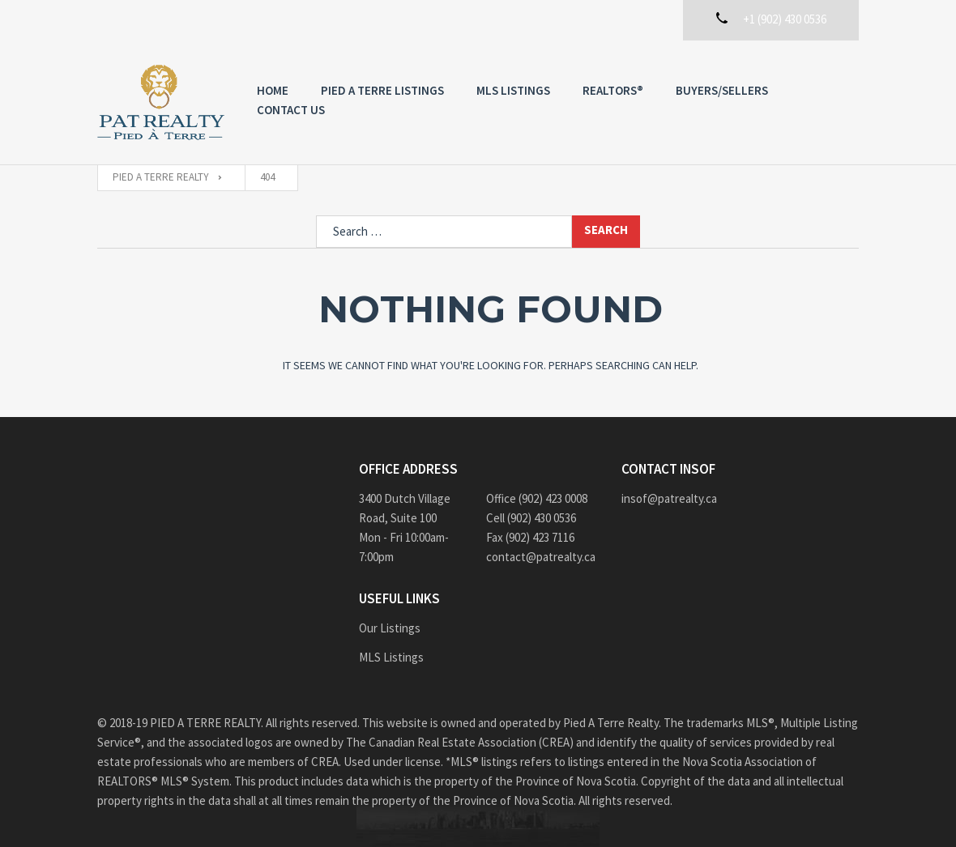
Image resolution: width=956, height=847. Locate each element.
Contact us (291, 109)
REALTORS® (613, 90)
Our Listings (389, 628)
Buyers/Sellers (722, 90)
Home (272, 90)
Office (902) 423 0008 (536, 498)
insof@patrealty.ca (669, 498)
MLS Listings (513, 90)
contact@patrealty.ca (540, 556)
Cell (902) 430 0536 (531, 518)
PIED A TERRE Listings (382, 90)
